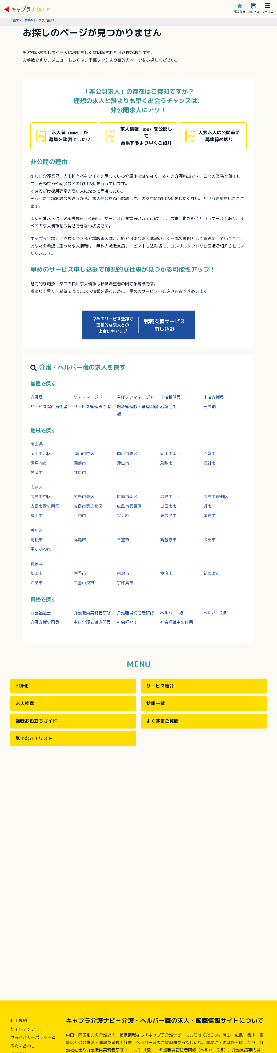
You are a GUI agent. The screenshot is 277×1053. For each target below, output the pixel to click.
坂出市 (209, 540)
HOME (22, 686)
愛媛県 (36, 564)
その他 (209, 406)
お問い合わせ (22, 1046)
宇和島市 (125, 583)
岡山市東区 (127, 453)
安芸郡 (123, 515)
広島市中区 (40, 496)
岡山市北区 (40, 453)
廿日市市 (168, 506)
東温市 (123, 573)
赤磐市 (209, 453)
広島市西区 (170, 496)
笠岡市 (36, 472)
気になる (239, 8)
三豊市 (123, 540)
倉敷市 (166, 463)
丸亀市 (80, 540)
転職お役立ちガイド (36, 721)
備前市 (80, 463)
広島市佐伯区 (215, 496)
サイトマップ (22, 1029)
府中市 (80, 515)
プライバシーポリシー (30, 1037)
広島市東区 (84, 496)
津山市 (123, 463)
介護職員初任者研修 (135, 613)
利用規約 (18, 1020)
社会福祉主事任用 (176, 622)
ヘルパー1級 (171, 613)
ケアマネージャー (90, 397)
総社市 (209, 463)
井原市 (80, 472)
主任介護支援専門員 (92, 622)
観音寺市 (168, 540)
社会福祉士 (127, 622)
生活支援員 (213, 397)
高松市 (36, 540)
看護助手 (168, 406)
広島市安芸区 (129, 506)
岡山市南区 (170, 453)
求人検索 (24, 703)
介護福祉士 (40, 613)
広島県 (36, 487)
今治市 (166, 573)
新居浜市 (211, 573)
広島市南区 (127, 496)
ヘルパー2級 (215, 613)
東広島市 (168, 515)
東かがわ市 (40, 549)
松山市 (36, 573)
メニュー (267, 8)
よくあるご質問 (162, 721)
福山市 (36, 515)
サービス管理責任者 (92, 406)
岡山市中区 (84, 453)
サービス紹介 (160, 686)
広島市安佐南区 (44, 506)
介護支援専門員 (44, 622)
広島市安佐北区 (88, 506)
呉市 (207, 506)
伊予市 (80, 573)
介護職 (36, 397)
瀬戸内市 (38, 463)
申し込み (253, 8)
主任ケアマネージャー (137, 397)
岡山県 (36, 444)
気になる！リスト (34, 738)
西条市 (36, 583)
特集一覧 (155, 703)
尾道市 (209, 515)
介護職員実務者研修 (92, 613)
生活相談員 (170, 397)
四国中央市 (84, 583)
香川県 (36, 530)
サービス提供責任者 (48, 406)
